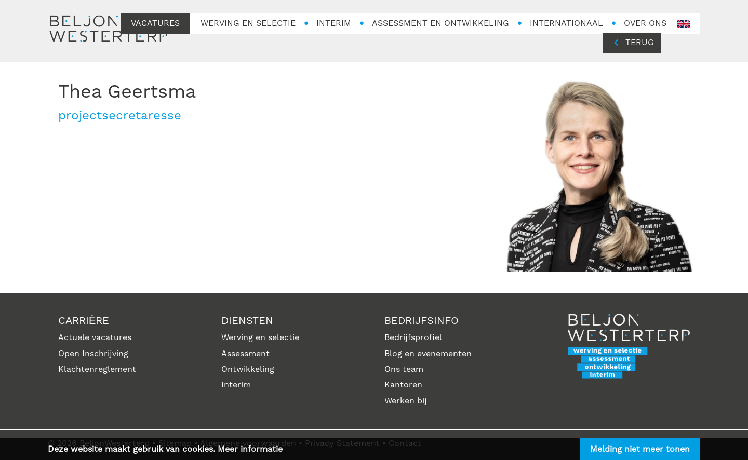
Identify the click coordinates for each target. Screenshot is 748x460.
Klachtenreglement (97, 369)
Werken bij (405, 401)
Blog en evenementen (428, 353)
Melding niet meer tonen (640, 449)
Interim (236, 385)
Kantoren (403, 385)
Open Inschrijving (93, 353)
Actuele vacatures (94, 337)
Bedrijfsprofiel (413, 337)
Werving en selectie (260, 337)
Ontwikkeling (247, 369)
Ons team (403, 369)
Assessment (245, 353)
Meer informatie (250, 449)
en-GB (683, 24)
